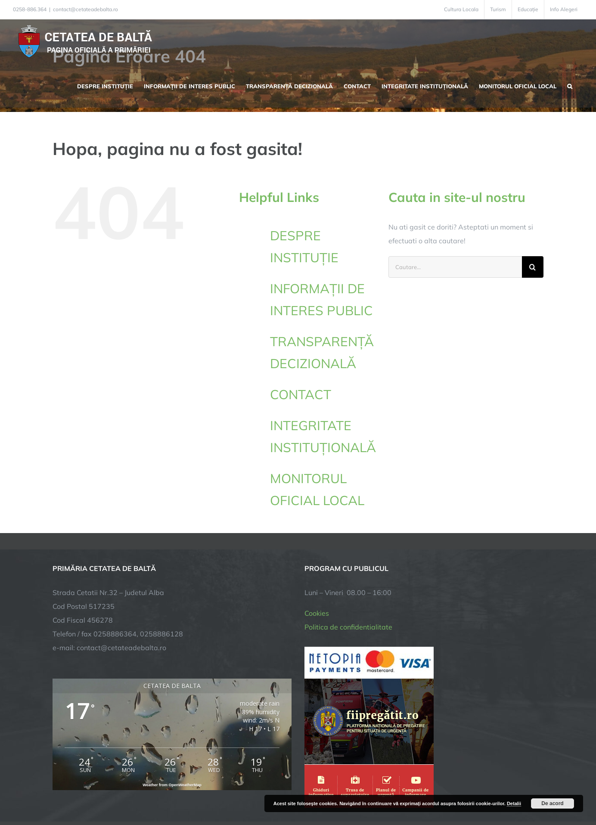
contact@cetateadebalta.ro (85, 9)
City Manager (187, 791)
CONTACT (300, 394)
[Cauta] (532, 267)
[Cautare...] (455, 267)
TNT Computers (146, 791)
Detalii (514, 803)
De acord (552, 803)
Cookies (316, 534)
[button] (569, 85)
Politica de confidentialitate (348, 547)
